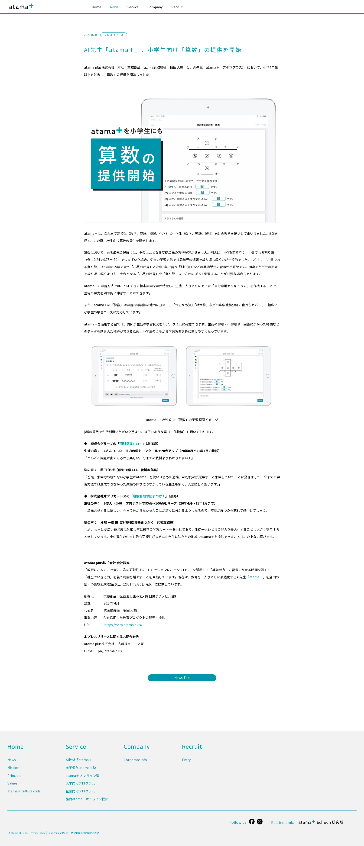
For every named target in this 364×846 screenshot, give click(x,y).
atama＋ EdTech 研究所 (321, 824)
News (114, 7)
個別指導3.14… (131, 443)
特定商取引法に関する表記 (85, 833)
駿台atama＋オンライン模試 (87, 799)
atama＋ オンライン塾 (82, 778)
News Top (182, 677)
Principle (14, 778)
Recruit (177, 7)
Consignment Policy (58, 833)
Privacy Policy (37, 833)
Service (133, 7)
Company (154, 7)
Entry (186, 763)
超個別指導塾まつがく (149, 496)
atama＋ (256, 577)
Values (12, 785)
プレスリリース (113, 35)
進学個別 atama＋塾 (81, 771)
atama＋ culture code (24, 792)
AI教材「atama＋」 (80, 763)
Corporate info (135, 763)
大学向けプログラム (80, 785)
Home (96, 7)
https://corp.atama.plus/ (123, 624)
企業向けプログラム (80, 792)
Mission (13, 771)
